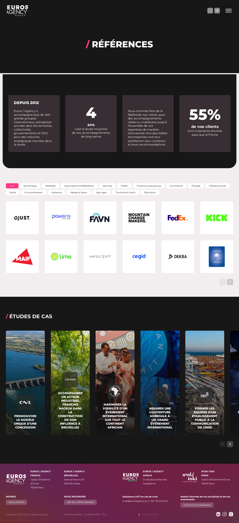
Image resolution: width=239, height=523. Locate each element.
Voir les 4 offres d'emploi (80, 502)
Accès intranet (150, 514)
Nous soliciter (16, 502)
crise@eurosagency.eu (135, 501)
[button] (12, 185)
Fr (217, 10)
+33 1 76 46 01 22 (159, 501)
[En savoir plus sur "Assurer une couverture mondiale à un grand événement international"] (160, 383)
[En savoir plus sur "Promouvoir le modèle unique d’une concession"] (25, 383)
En (210, 10)
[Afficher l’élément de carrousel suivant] (230, 282)
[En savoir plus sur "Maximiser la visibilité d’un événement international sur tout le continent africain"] (115, 383)
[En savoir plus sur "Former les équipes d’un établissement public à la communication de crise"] (204, 383)
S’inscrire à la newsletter (197, 505)
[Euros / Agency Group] (17, 10)
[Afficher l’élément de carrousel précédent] (222, 282)
